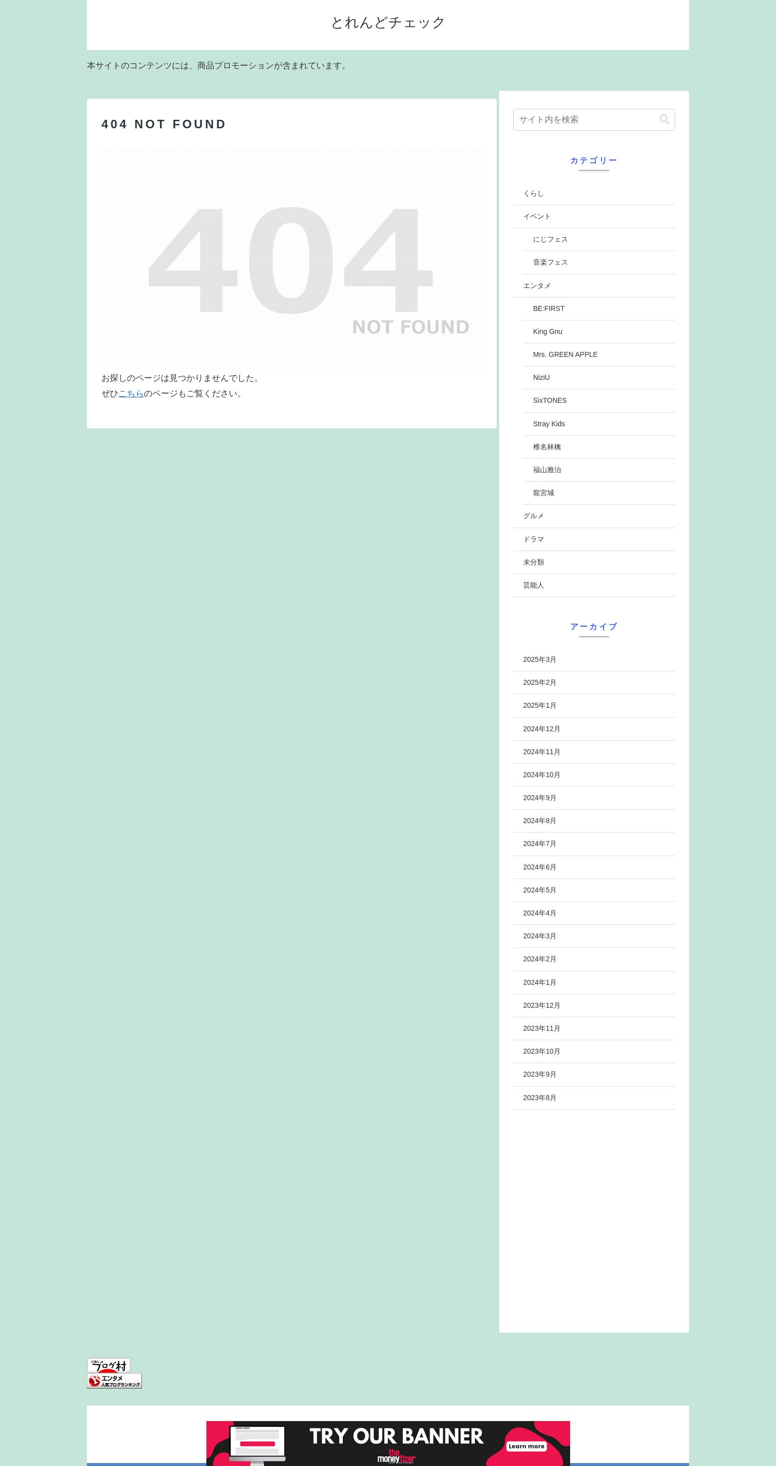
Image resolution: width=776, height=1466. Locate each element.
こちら (131, 393)
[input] (594, 120)
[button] (665, 119)
